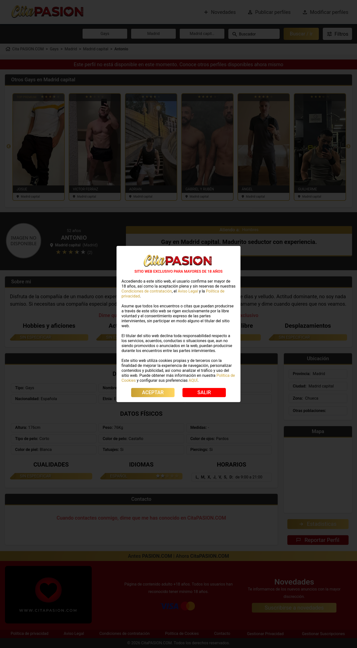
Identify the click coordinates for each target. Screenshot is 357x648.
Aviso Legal (188, 291)
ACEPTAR (153, 392)
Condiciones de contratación (146, 291)
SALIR (204, 392)
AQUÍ (193, 380)
